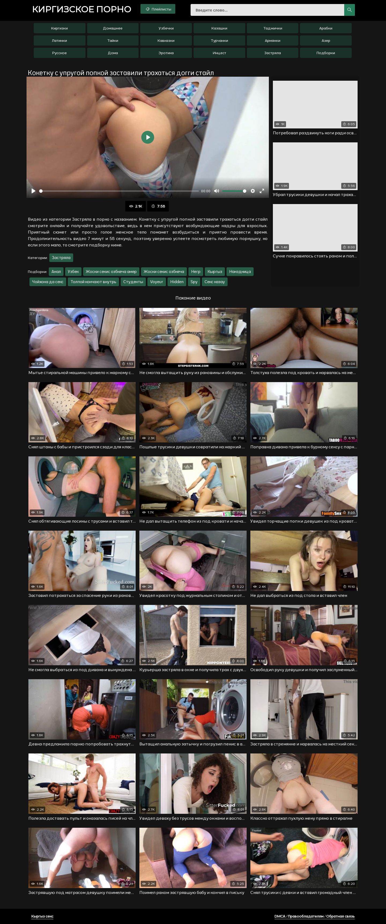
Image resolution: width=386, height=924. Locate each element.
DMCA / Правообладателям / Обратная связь (314, 916)
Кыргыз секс (42, 916)
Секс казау (215, 281)
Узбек (73, 271)
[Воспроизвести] (33, 191)
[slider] (119, 191)
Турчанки (219, 40)
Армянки (272, 40)
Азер (326, 40)
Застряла (272, 52)
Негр (196, 271)
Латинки (59, 40)
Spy (194, 281)
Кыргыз (214, 271)
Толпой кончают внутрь (93, 281)
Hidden (177, 281)
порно (81, 9)
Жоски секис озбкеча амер (111, 271)
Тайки (112, 40)
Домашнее (113, 28)
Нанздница (240, 271)
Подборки (326, 52)
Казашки (219, 28)
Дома (113, 52)
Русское (59, 52)
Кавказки (166, 40)
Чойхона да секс (48, 281)
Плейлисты (158, 9)
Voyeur (156, 281)
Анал (56, 271)
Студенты (133, 281)
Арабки (325, 28)
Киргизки (59, 28)
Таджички (272, 28)
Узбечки (166, 28)
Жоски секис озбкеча (164, 271)
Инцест (219, 52)
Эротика (166, 52)
